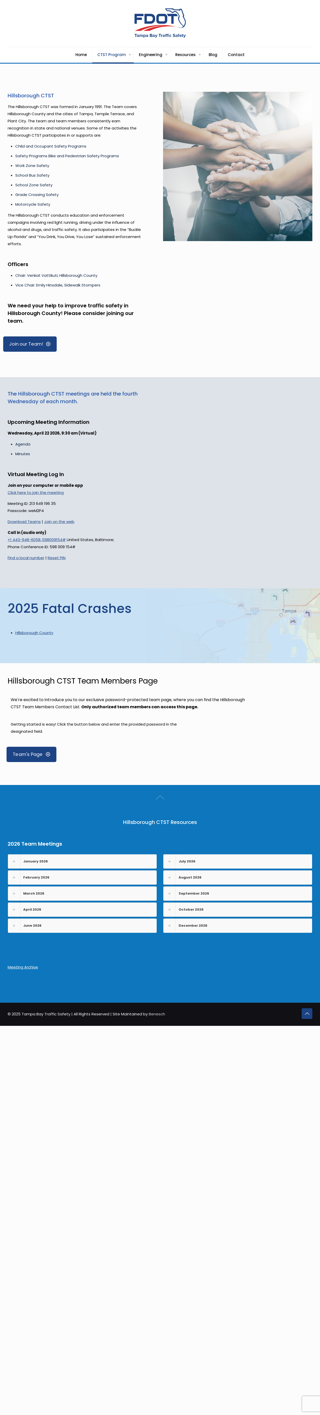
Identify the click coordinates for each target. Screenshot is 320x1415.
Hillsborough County (34, 632)
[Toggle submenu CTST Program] (129, 54)
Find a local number (26, 557)
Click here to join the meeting (36, 492)
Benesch (157, 1014)
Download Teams (24, 521)
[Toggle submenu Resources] (199, 54)
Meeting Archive (23, 967)
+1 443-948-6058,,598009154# (37, 539)
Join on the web (59, 521)
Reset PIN (56, 557)
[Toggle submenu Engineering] (166, 54)
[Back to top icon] (307, 1013)
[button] (82, 861)
